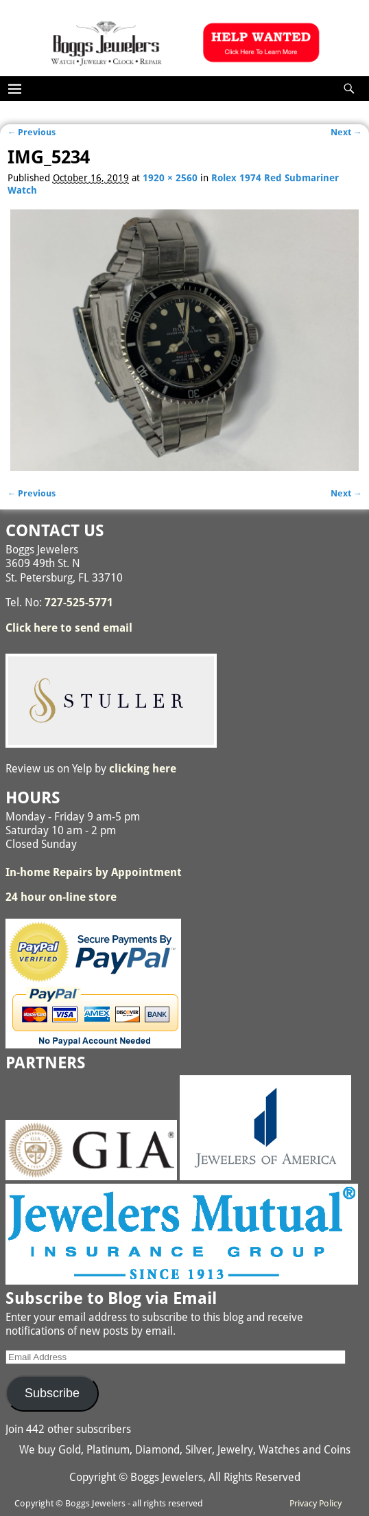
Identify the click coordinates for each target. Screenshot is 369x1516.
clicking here (142, 768)
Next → (346, 132)
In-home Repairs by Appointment (93, 872)
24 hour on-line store (61, 897)
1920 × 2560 (170, 177)
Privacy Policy (315, 1503)
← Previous (32, 132)
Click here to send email (68, 627)
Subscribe (52, 1393)
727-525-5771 (79, 602)
